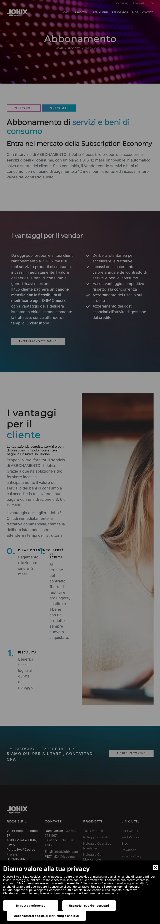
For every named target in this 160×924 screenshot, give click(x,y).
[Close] (155, 867)
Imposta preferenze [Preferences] (30, 905)
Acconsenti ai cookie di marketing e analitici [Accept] (46, 916)
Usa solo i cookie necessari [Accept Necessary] (89, 905)
